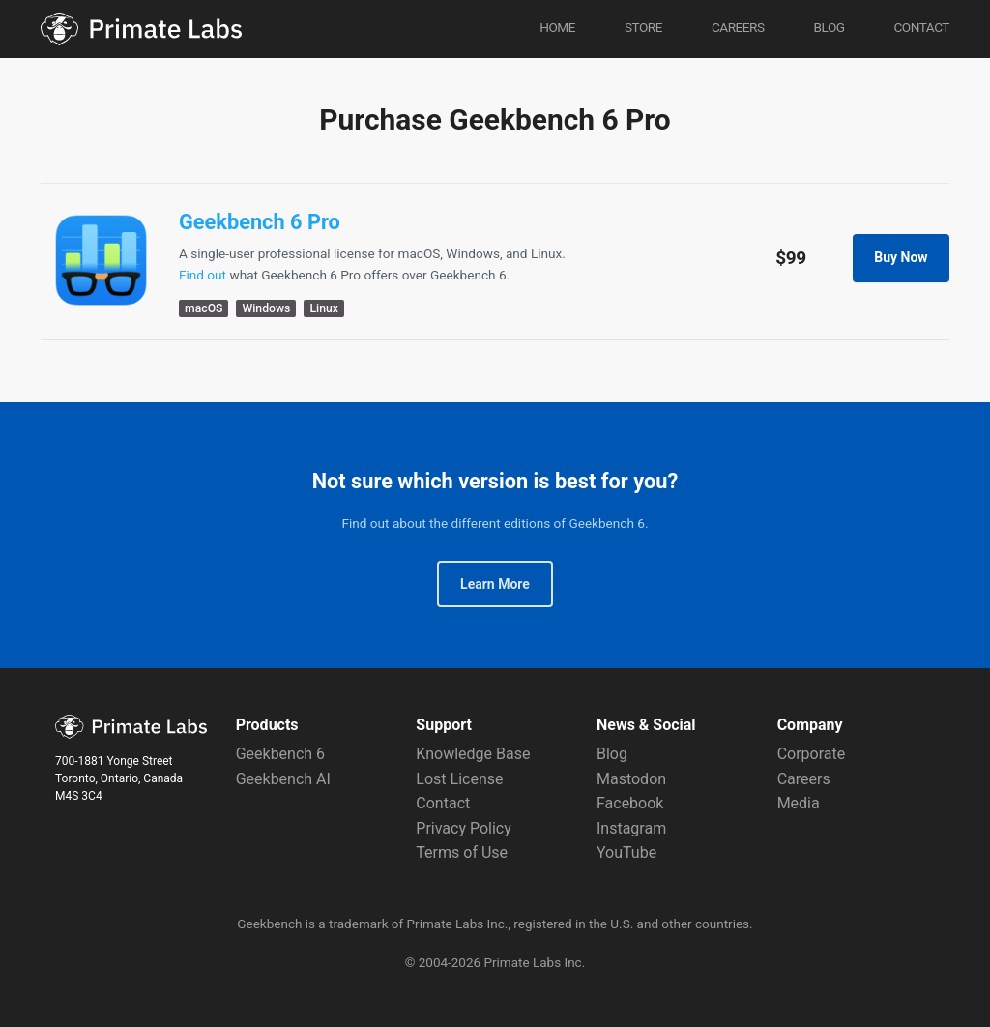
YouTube (626, 852)
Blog (828, 27)
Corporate (811, 754)
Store (643, 27)
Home (557, 27)
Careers (738, 27)
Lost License (459, 779)
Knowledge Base (473, 754)
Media (798, 803)
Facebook (630, 803)
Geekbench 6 (280, 754)
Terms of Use (462, 852)
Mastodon (631, 779)
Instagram (631, 828)
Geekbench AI (283, 779)
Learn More (495, 584)
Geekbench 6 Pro (259, 222)
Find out (202, 274)
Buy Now (900, 257)
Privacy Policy (463, 828)
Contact (921, 27)
